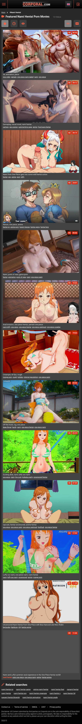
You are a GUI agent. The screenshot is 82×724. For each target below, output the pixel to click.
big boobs (6, 627)
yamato (14, 77)
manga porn (7, 377)
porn (18, 177)
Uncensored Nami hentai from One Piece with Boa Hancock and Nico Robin (33, 625)
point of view (21, 277)
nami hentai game (23, 689)
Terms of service (21, 707)
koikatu (20, 377)
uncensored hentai (40, 477)
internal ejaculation (31, 377)
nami (36, 77)
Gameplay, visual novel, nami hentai (17, 124)
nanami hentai (72, 689)
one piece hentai (25, 327)
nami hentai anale (50, 697)
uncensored (22, 577)
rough (15, 377)
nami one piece (18, 677)
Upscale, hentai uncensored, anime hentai (19, 525)
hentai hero (44, 227)
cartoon (6, 127)
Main (3, 12)
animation (12, 277)
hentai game (35, 227)
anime (35, 127)
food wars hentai (44, 127)
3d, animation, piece (11, 74)
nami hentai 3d (69, 693)
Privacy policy (55, 707)
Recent (14, 23)
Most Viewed (23, 23)
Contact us (5, 707)
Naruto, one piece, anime (13, 224)
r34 (19, 627)
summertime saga (25, 127)
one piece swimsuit (39, 327)
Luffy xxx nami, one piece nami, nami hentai (20, 575)
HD (77, 23)
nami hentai (6, 693)
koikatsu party (27, 477)
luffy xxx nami (12, 577)
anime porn (14, 227)
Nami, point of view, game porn (15, 274)
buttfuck (41, 527)
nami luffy (6, 327)
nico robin (6, 77)
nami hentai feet (57, 689)
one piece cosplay (53, 327)
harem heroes (25, 227)
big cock (18, 477)
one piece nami (36, 277)
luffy (22, 177)
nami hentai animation (32, 697)
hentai (5, 177)
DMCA (34, 707)
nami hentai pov (20, 693)
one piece (42, 77)
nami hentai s (55, 693)
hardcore (14, 627)
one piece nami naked (25, 77)
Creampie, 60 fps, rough (12, 375)
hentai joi (6, 227)
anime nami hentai (40, 689)
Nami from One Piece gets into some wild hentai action (25, 174)
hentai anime (26, 627)
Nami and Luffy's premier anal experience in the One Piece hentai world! (32, 675)
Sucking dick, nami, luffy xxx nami (16, 475)
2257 (43, 707)
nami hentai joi (7, 689)
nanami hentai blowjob (10, 697)
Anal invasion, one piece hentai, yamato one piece (23, 324)
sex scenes (13, 127)
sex (9, 177)
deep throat (7, 427)
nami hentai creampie (38, 693)
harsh (14, 427)
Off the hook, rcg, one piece (14, 425)
